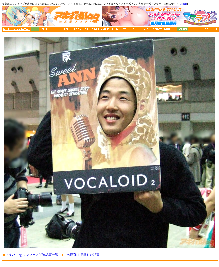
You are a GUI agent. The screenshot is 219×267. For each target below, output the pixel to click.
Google (183, 3)
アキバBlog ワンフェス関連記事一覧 (32, 255)
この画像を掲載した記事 (82, 255)
